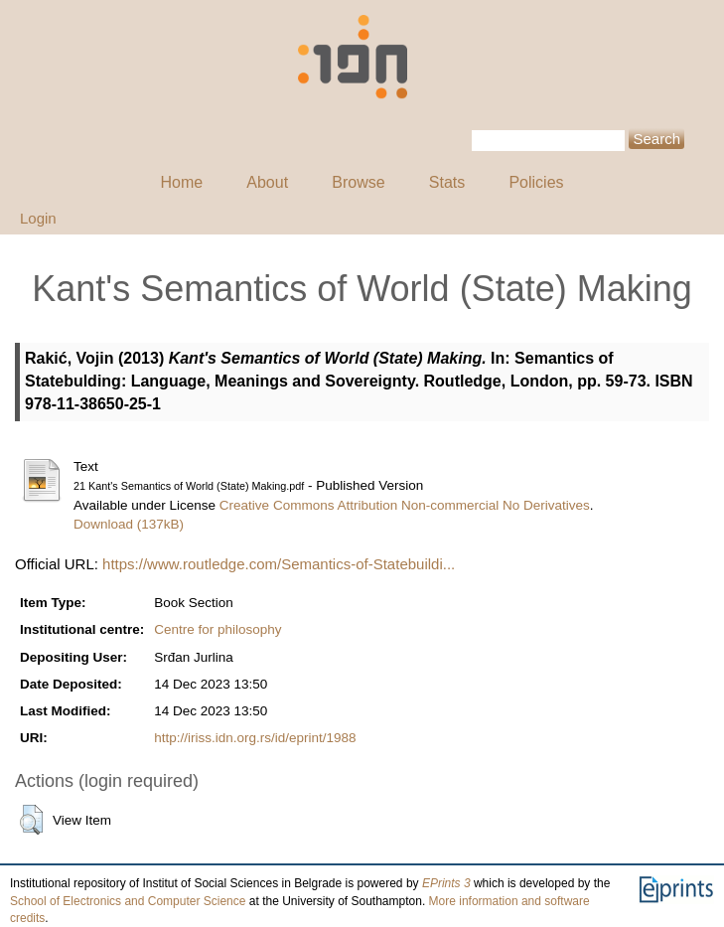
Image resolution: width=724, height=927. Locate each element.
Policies (535, 182)
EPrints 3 (446, 883)
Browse (358, 182)
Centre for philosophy (217, 629)
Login (38, 218)
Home (181, 182)
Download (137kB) (128, 524)
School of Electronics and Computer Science (127, 901)
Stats (447, 182)
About (267, 182)
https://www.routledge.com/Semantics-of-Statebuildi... (278, 563)
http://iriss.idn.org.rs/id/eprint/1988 (255, 737)
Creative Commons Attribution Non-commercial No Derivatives (404, 505)
